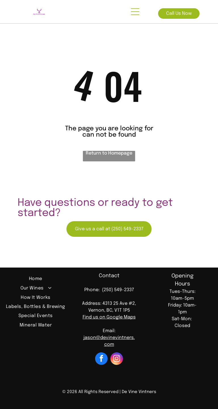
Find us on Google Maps (109, 317)
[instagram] (116, 359)
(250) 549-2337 (118, 289)
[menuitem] (35, 279)
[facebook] (101, 359)
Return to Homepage (109, 153)
